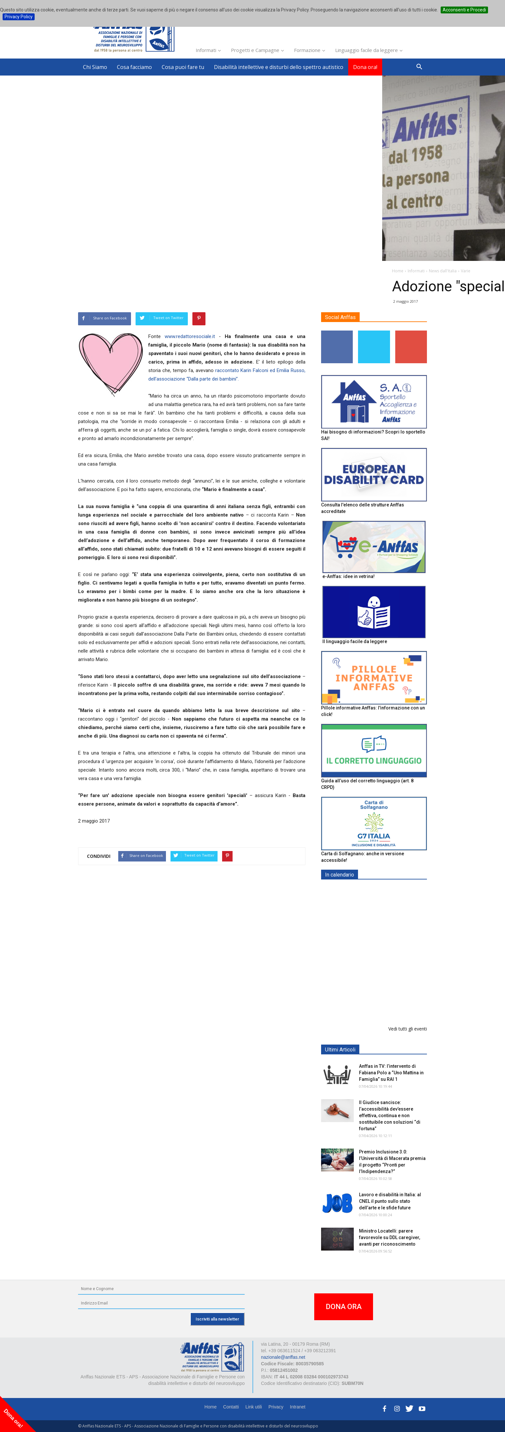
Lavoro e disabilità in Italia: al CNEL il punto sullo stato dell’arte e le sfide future (390, 1201)
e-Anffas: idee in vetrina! (348, 576)
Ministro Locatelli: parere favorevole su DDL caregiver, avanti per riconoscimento (389, 1237)
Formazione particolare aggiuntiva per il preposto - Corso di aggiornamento (388, 932)
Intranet (297, 1406)
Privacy (276, 1406)
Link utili (253, 1406)
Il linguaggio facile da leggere (354, 641)
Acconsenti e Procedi (464, 9)
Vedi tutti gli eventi (407, 1029)
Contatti (231, 1406)
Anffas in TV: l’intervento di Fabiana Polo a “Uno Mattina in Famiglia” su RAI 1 (391, 1073)
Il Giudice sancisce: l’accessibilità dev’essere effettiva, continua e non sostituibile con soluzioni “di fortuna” (389, 1115)
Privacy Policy (19, 16)
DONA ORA (344, 1307)
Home (210, 1406)
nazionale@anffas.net (283, 1357)
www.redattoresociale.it (190, 336)
